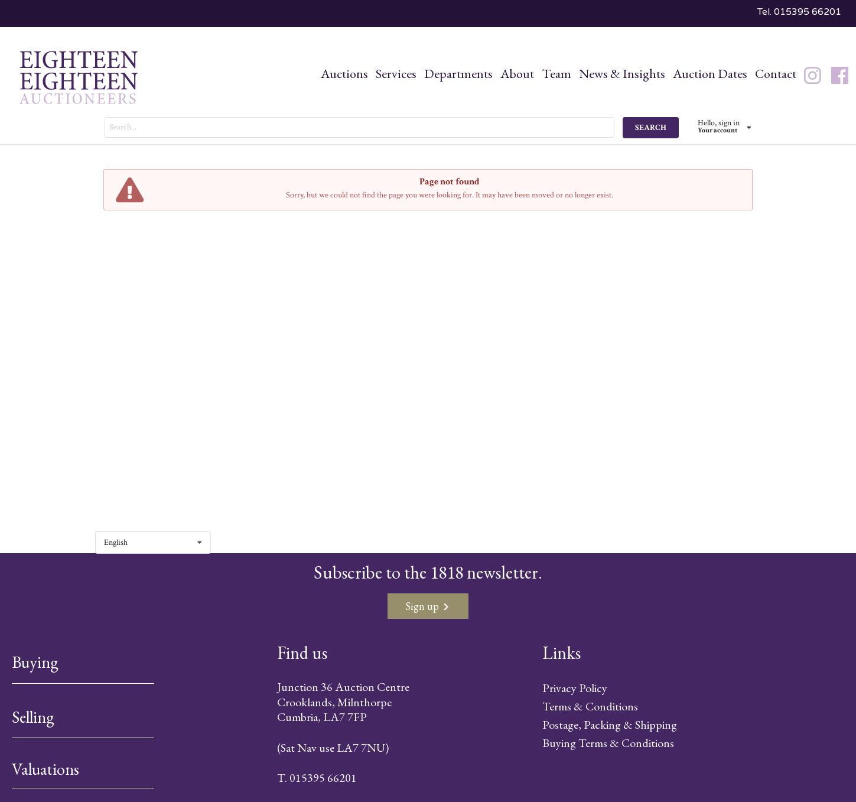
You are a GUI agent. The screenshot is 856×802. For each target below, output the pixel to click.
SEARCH (650, 127)
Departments (458, 73)
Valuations (45, 769)
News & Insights (622, 73)
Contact (775, 73)
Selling (33, 717)
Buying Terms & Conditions (608, 743)
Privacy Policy (574, 688)
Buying (35, 662)
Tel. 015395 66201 (799, 12)
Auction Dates (710, 73)
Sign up (426, 606)
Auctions (344, 73)
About (517, 73)
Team (556, 73)
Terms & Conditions (590, 706)
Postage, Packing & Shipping (609, 724)
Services (396, 73)
